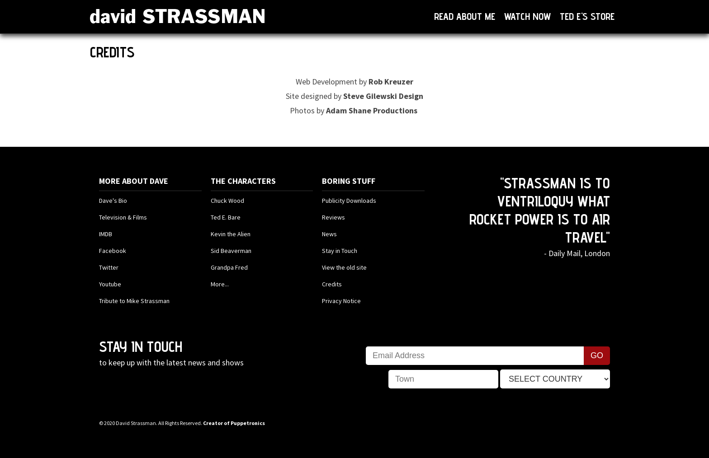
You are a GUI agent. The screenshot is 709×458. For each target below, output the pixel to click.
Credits (332, 284)
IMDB (105, 234)
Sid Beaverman (231, 251)
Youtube (110, 284)
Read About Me (464, 16)
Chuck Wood (227, 200)
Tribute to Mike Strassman (134, 301)
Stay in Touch (339, 251)
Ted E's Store (587, 16)
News (329, 234)
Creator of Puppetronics (234, 423)
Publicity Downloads (349, 200)
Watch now (527, 16)
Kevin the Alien (231, 234)
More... (220, 284)
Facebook (112, 251)
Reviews (333, 217)
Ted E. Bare (226, 217)
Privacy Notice (341, 301)
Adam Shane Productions (371, 110)
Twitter (108, 267)
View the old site (344, 267)
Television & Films (123, 217)
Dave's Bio (113, 200)
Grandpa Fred (229, 267)
